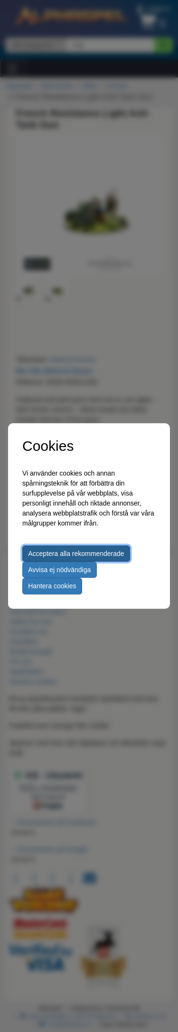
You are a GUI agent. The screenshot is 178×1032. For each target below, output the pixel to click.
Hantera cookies (52, 586)
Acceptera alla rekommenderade (76, 553)
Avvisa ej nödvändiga (59, 570)
